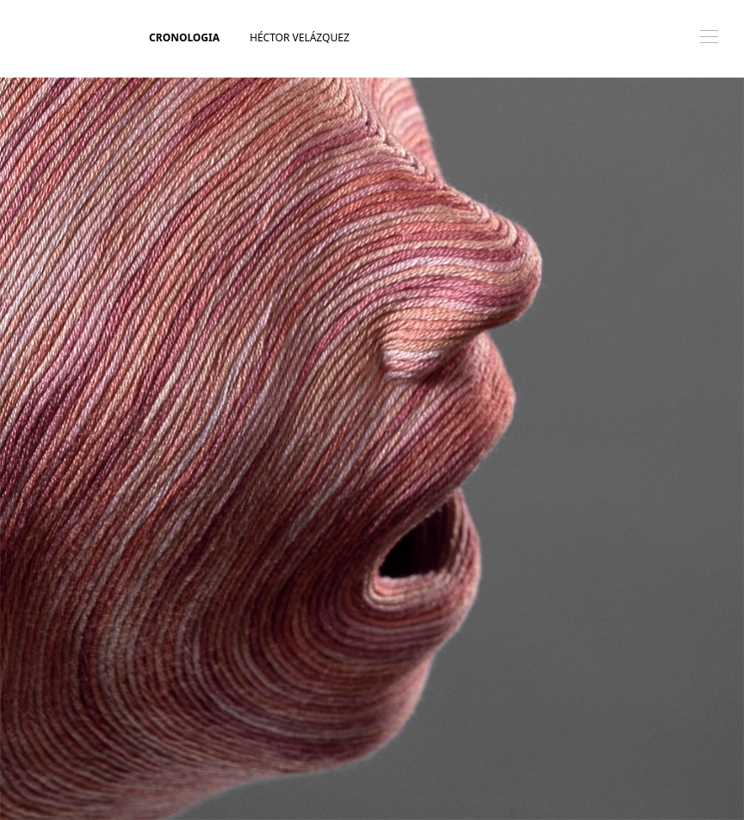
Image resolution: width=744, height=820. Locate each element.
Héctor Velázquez (300, 37)
